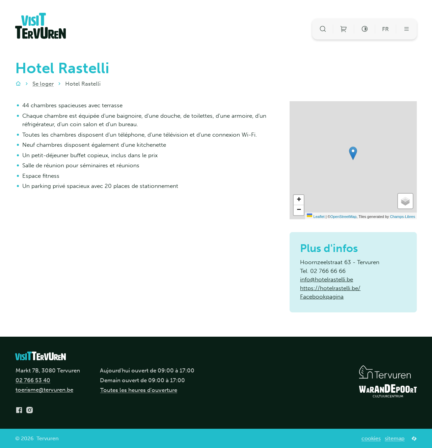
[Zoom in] (299, 200)
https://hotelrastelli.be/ (330, 288)
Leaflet (315, 217)
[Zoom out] (299, 210)
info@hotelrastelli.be (326, 279)
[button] (353, 153)
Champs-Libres (402, 217)
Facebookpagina (322, 296)
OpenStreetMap (343, 217)
